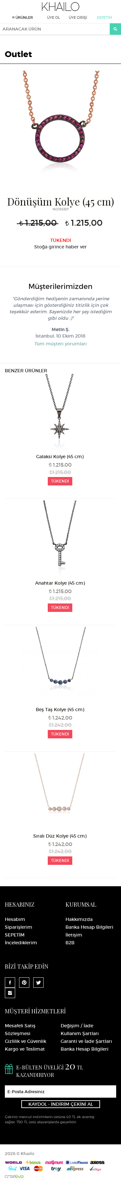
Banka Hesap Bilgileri (89, 927)
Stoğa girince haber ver (60, 247)
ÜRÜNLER (22, 17)
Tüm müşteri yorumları (61, 344)
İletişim (74, 935)
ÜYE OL (53, 17)
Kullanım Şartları (80, 1033)
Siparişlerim (18, 927)
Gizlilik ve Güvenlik (25, 1041)
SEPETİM (104, 17)
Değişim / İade (77, 1026)
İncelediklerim (21, 943)
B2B (70, 943)
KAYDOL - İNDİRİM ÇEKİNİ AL (60, 1104)
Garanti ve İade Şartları (86, 1041)
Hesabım (15, 919)
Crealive (14, 1176)
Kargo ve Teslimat (25, 1049)
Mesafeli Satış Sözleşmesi (20, 1029)
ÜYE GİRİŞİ (78, 17)
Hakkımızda (79, 919)
